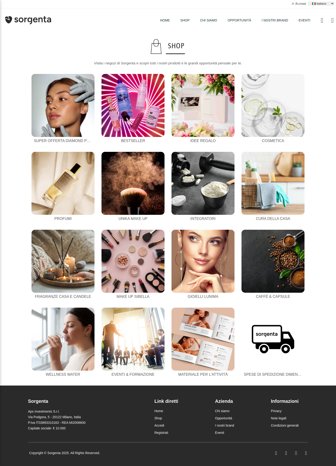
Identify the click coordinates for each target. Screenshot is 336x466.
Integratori (203, 219)
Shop (158, 418)
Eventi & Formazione (133, 374)
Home (158, 411)
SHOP (185, 20)
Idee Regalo (203, 141)
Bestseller (133, 141)
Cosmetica (273, 141)
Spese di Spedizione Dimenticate (277, 374)
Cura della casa (273, 219)
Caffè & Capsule (273, 297)
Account (300, 3)
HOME (165, 20)
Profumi (63, 219)
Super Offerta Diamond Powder (67, 141)
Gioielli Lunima (203, 297)
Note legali (278, 418)
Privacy (276, 411)
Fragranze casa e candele (63, 297)
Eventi (305, 20)
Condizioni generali (285, 425)
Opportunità (239, 20)
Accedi (159, 425)
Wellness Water (63, 374)
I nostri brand (275, 20)
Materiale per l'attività (203, 374)
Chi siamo (208, 20)
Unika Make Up (133, 219)
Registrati (161, 433)
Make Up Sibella (132, 297)
